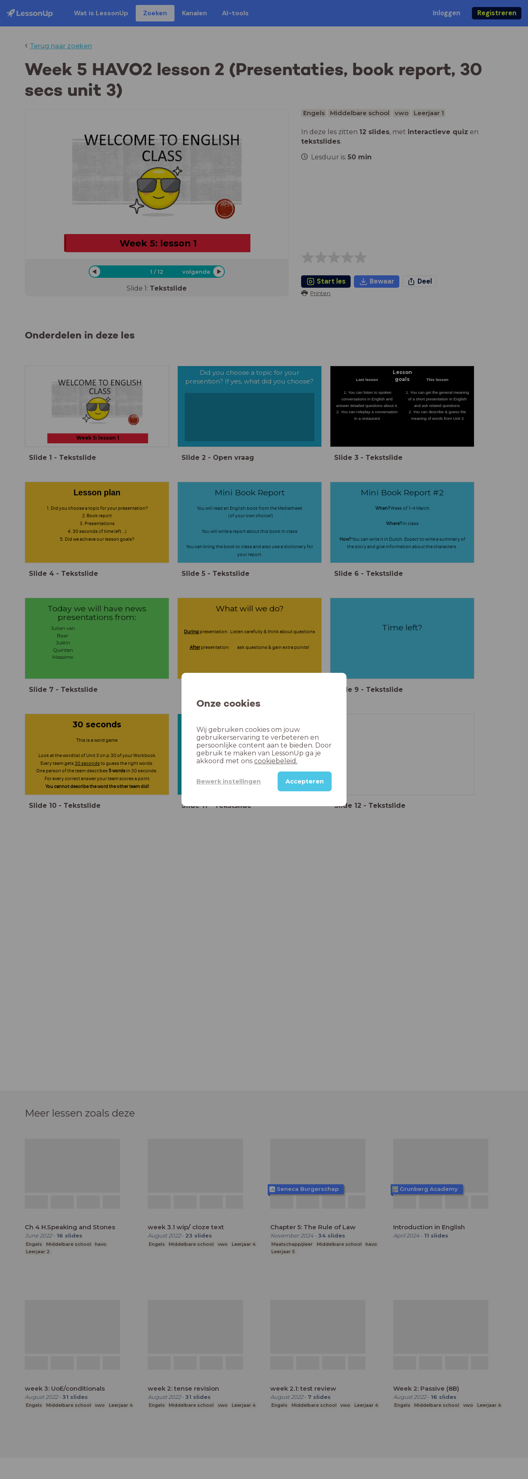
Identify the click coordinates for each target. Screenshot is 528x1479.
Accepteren (304, 781)
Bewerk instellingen (228, 781)
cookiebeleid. (275, 761)
